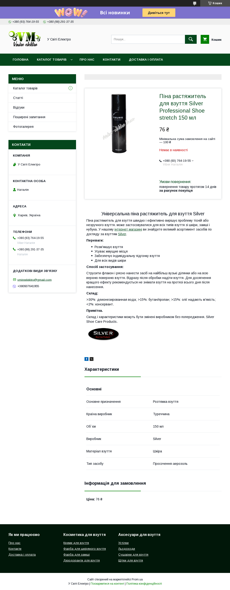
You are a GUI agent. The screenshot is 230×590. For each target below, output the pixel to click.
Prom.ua (137, 579)
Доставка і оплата (146, 59)
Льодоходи (126, 548)
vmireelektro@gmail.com (34, 279)
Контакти (111, 59)
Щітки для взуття (130, 560)
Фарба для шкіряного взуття (84, 548)
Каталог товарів (51, 59)
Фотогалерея (23, 126)
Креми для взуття (76, 543)
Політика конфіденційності (144, 583)
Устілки (123, 543)
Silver (122, 234)
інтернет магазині (128, 229)
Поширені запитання (29, 117)
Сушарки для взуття (133, 554)
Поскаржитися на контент (107, 583)
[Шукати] (191, 39)
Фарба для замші (76, 554)
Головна (20, 59)
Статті (18, 98)
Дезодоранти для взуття (81, 560)
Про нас (87, 59)
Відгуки (18, 107)
